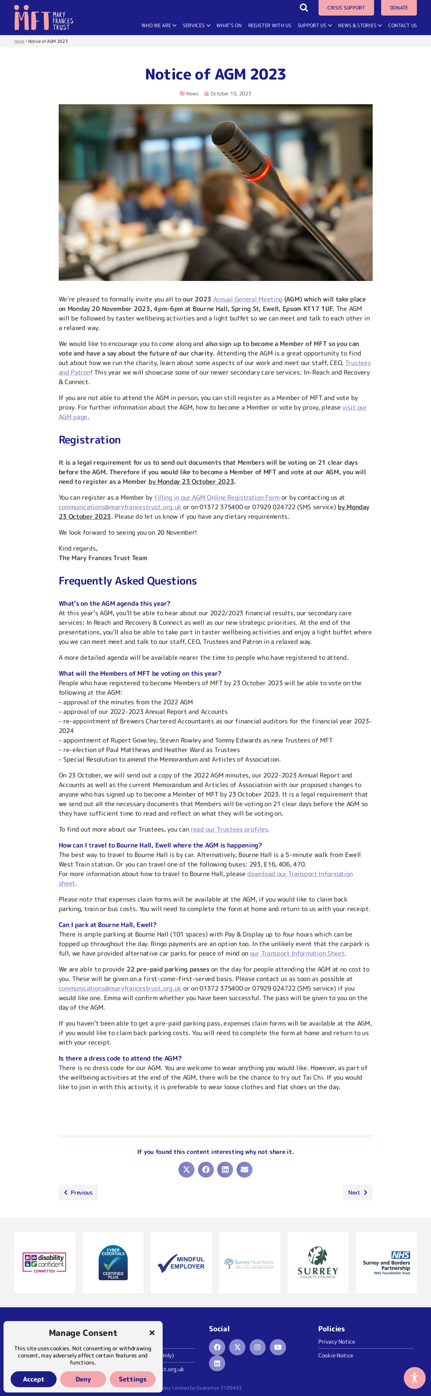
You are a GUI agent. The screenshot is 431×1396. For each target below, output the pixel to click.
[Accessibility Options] (415, 1378)
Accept (34, 1379)
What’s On (228, 25)
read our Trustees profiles (229, 829)
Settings (133, 1379)
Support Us (315, 25)
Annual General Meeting (248, 299)
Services (196, 25)
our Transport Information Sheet (297, 953)
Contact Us (402, 25)
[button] (152, 1332)
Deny (83, 1379)
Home (19, 41)
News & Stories (360, 25)
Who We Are (158, 25)
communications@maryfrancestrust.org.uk (120, 507)
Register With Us (269, 25)
